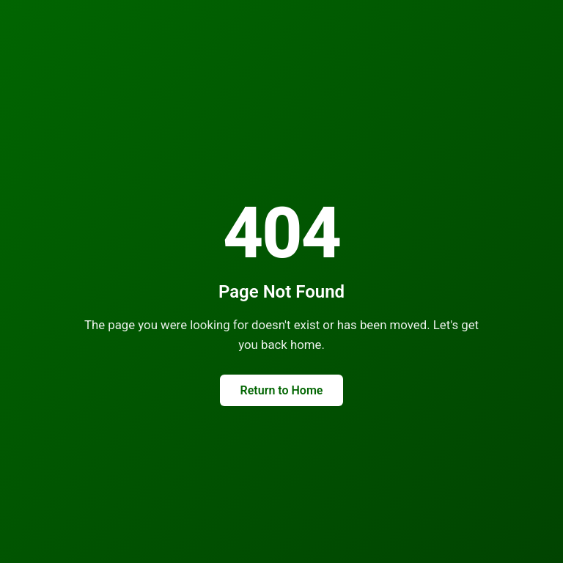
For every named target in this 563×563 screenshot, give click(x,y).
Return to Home (281, 390)
